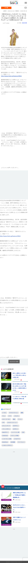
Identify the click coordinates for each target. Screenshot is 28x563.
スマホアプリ (17, 438)
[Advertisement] (14, 185)
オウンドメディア (6, 425)
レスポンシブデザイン (7, 445)
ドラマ (9, 416)
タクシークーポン (6, 419)
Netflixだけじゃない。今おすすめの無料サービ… (19, 507)
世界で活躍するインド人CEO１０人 (19, 518)
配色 (14, 419)
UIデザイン (15, 429)
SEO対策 (13, 442)
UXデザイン (15, 425)
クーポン (4, 412)
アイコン (20, 419)
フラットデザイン (6, 429)
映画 (22, 412)
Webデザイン (5, 432)
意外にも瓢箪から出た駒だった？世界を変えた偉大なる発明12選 (19, 375)
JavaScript (5, 435)
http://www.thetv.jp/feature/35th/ (11, 76)
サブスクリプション (13, 412)
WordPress (5, 442)
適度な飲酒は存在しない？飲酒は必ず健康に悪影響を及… (19, 495)
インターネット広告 (6, 438)
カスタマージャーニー (12, 422)
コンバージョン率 (15, 432)
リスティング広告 (15, 435)
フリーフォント (21, 442)
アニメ (3, 416)
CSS (23, 432)
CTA (3, 422)
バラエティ (16, 416)
